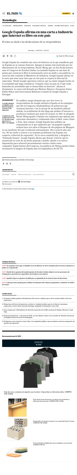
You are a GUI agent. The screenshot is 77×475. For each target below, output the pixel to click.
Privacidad (27, 25)
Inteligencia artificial (39, 25)
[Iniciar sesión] (73, 13)
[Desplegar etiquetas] (73, 174)
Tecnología (9, 20)
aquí (33, 189)
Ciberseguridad (17, 25)
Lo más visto (7, 294)
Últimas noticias (8, 262)
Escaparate (38, 343)
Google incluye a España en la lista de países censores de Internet (8, 107)
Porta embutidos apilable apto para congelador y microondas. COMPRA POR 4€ (52, 444)
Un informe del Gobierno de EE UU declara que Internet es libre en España (8, 119)
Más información (7, 184)
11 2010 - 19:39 (42, 50)
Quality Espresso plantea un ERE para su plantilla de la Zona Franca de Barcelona (37, 278)
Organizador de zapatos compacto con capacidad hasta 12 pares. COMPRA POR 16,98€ (54, 422)
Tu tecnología (6, 25)
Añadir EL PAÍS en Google (66, 56)
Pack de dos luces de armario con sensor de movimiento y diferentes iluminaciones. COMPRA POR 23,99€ (51, 400)
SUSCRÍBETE (66, 13)
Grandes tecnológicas (62, 25)
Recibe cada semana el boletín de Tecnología (19, 160)
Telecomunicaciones (24, 174)
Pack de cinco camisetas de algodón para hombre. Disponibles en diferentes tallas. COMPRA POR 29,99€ (38, 393)
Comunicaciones (38, 174)
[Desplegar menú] (4, 13)
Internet (50, 25)
